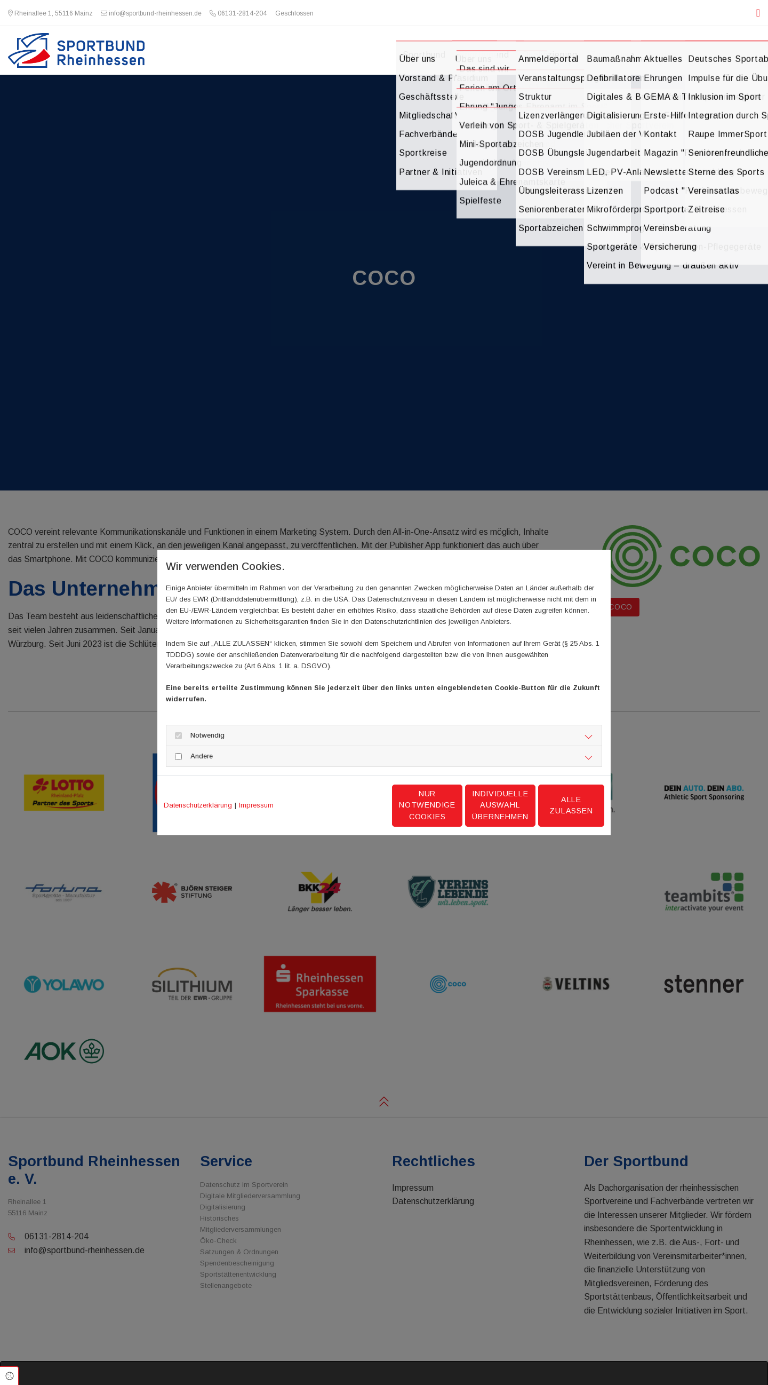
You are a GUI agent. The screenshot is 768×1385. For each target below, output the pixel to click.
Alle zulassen (555, 805)
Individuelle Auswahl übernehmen (454, 805)
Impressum (256, 805)
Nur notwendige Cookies (352, 805)
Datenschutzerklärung (198, 805)
